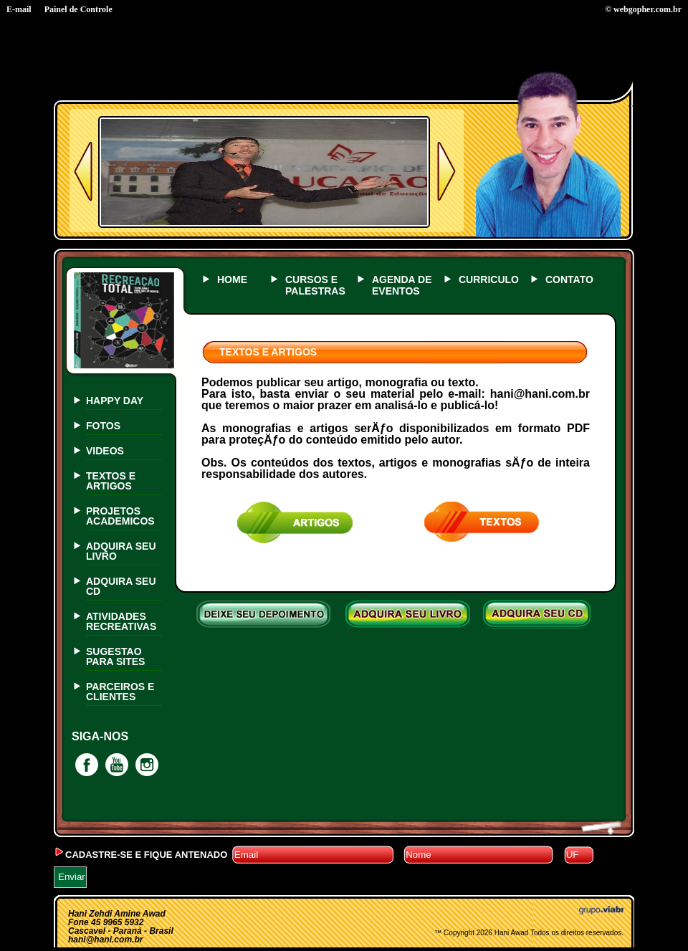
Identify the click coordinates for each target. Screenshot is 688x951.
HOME (232, 279)
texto (482, 523)
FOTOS (103, 425)
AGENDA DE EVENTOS (402, 285)
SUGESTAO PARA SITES (115, 656)
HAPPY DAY (114, 400)
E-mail (19, 9)
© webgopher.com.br (643, 9)
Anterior (83, 171)
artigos (295, 523)
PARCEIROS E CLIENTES (120, 691)
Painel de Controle (78, 9)
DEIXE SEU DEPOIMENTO (266, 614)
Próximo (446, 171)
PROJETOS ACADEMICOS (120, 516)
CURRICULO (489, 279)
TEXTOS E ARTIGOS (110, 481)
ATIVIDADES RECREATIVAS (121, 621)
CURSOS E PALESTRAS (315, 285)
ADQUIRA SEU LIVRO (121, 551)
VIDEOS (105, 451)
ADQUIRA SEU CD (121, 586)
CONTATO (569, 279)
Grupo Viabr (601, 910)
